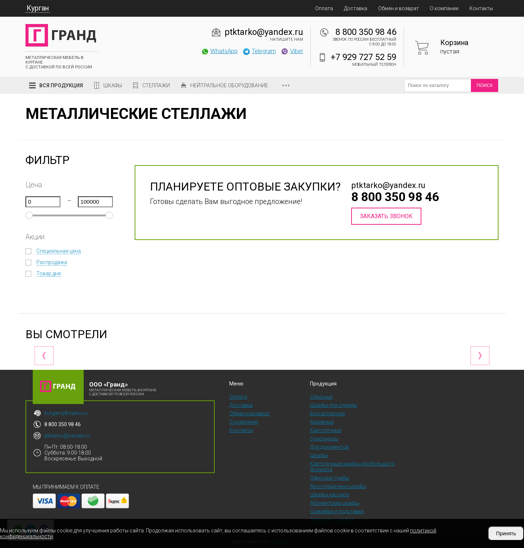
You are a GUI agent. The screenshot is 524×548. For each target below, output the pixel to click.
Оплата (324, 8)
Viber (292, 51)
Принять (506, 533)
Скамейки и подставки (337, 511)
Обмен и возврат (398, 8)
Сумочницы (324, 438)
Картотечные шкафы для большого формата (352, 466)
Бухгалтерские (327, 413)
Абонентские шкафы (334, 503)
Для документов (329, 447)
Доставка (355, 8)
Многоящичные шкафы (338, 486)
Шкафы (112, 85)
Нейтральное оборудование (229, 85)
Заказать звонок (386, 216)
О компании (444, 8)
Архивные (322, 422)
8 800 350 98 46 (366, 32)
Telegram (259, 51)
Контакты (481, 8)
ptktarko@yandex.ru (264, 32)
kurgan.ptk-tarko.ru (66, 413)
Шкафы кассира (329, 494)
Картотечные (325, 430)
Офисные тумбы (329, 478)
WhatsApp (219, 51)
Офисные (321, 397)
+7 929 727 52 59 (363, 57)
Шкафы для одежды (333, 405)
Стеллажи (156, 85)
